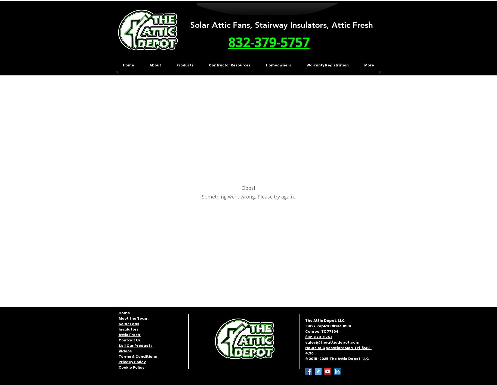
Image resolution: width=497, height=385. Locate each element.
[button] (185, 65)
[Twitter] (318, 371)
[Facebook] (308, 371)
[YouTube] (327, 371)
